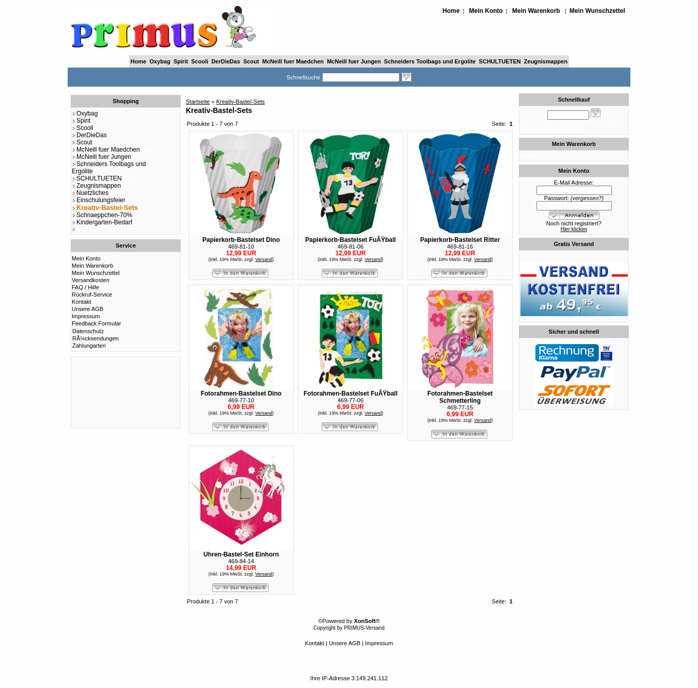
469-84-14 (241, 561)
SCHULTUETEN (500, 61)
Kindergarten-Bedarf (102, 222)
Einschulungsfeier (98, 200)
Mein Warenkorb (536, 10)
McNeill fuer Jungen (354, 61)
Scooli (199, 61)
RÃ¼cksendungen (95, 338)
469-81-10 (241, 246)
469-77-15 (460, 407)
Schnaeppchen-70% (102, 215)
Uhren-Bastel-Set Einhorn (241, 554)
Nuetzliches (90, 192)
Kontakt (81, 302)
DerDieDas (225, 61)
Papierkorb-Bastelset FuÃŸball (350, 239)
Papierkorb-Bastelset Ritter (460, 239)
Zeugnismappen (545, 61)
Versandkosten (90, 280)
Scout (251, 61)
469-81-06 (350, 246)
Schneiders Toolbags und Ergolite (430, 61)
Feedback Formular (96, 323)
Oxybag (160, 61)
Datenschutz (88, 331)
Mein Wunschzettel (597, 10)
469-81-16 (460, 246)
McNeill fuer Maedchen (293, 61)
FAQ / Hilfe (85, 287)
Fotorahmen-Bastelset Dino (241, 393)
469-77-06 (350, 400)
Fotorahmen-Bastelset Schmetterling (460, 397)
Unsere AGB (87, 309)
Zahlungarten (89, 345)
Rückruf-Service (92, 294)
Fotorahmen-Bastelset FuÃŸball (351, 393)
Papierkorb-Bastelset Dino (241, 239)
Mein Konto (486, 10)
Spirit (180, 61)
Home (450, 10)
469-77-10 (241, 400)
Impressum (86, 316)
